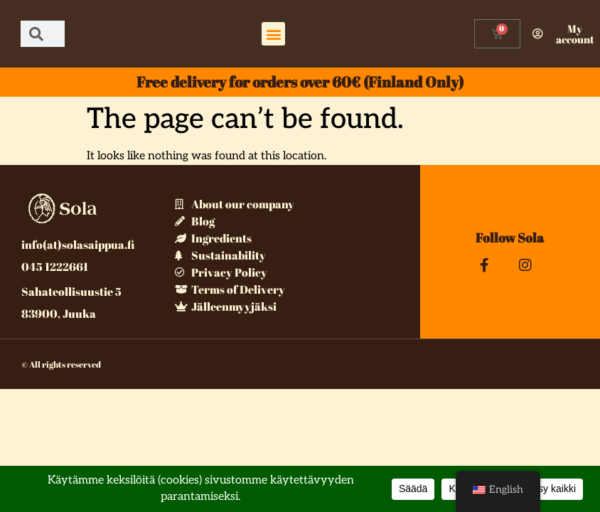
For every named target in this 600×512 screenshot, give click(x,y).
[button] (273, 34)
